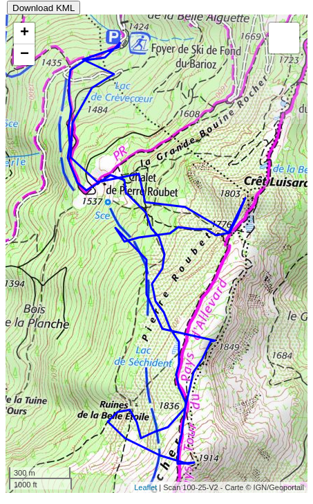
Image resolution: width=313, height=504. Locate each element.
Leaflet (145, 487)
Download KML (43, 8)
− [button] (24, 54)
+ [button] (24, 33)
